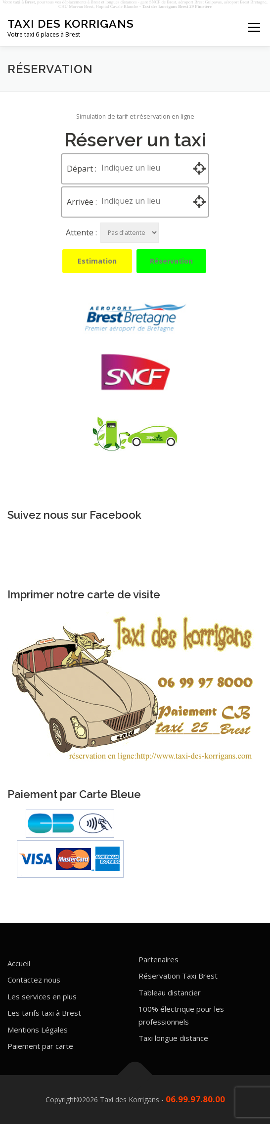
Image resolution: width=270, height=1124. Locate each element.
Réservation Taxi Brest (178, 976)
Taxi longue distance (173, 1038)
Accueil (18, 963)
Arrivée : (82, 201)
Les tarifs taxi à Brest (44, 1013)
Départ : (81, 168)
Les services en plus (42, 996)
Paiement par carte (40, 1046)
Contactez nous (33, 980)
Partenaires (158, 959)
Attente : (81, 232)
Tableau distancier (169, 992)
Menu (253, 27)
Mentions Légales (37, 1029)
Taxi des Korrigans (70, 23)
